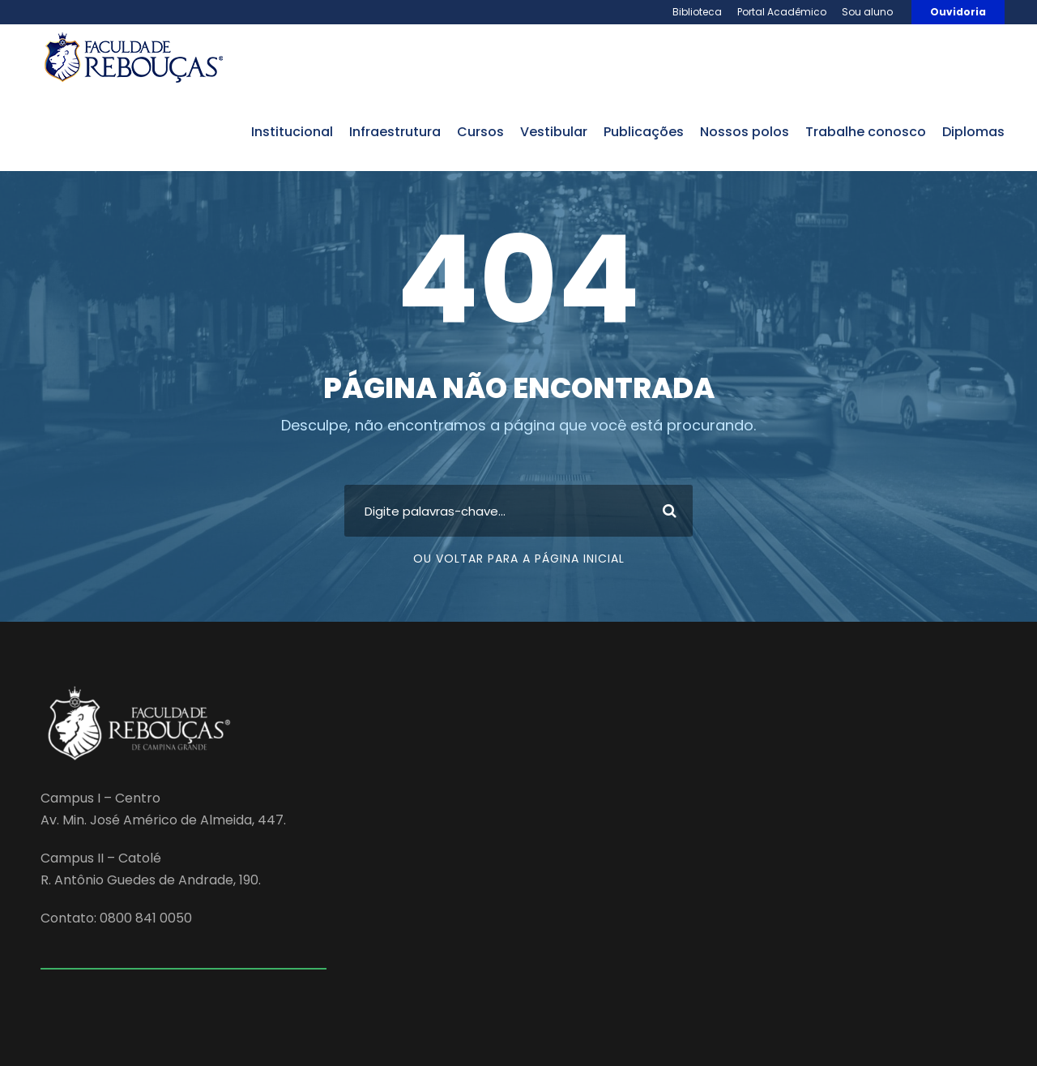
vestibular (553, 131)
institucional (292, 131)
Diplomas (973, 131)
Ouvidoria (958, 12)
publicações (644, 131)
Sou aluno (867, 12)
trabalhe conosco (865, 131)
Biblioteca (697, 12)
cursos (480, 131)
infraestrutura (395, 131)
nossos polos (744, 131)
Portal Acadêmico (781, 12)
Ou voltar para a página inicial (519, 558)
